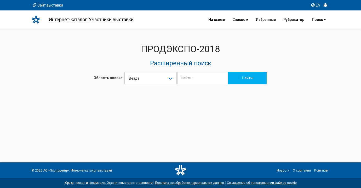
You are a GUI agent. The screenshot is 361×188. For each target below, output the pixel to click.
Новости (283, 170)
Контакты (321, 170)
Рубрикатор (293, 19)
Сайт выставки (48, 5)
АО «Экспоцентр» (56, 170)
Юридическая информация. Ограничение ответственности (109, 183)
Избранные (266, 19)
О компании (302, 170)
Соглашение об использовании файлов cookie (262, 183)
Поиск (319, 19)
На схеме (216, 19)
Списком (240, 19)
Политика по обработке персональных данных (190, 183)
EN (315, 5)
